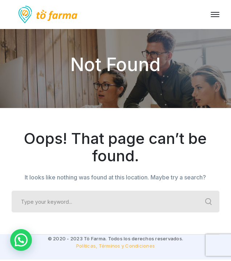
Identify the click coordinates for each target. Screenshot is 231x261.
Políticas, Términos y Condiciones (115, 246)
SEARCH (208, 201)
